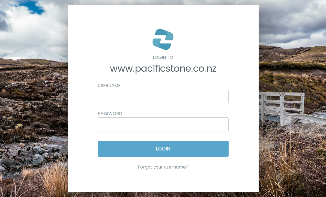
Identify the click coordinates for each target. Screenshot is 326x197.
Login (163, 148)
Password (110, 113)
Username (109, 85)
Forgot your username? (163, 167)
